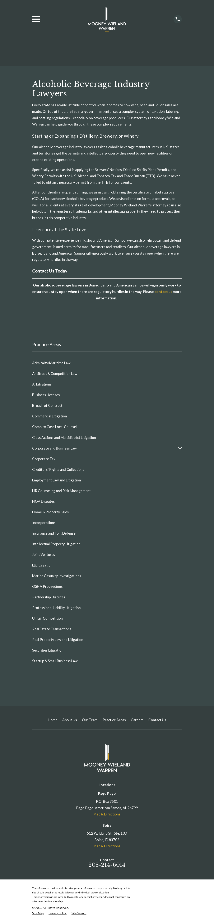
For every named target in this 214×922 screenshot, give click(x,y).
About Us (69, 720)
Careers (137, 720)
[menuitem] (107, 363)
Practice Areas (114, 720)
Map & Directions (106, 814)
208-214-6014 (106, 865)
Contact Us (157, 720)
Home (52, 720)
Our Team (90, 720)
